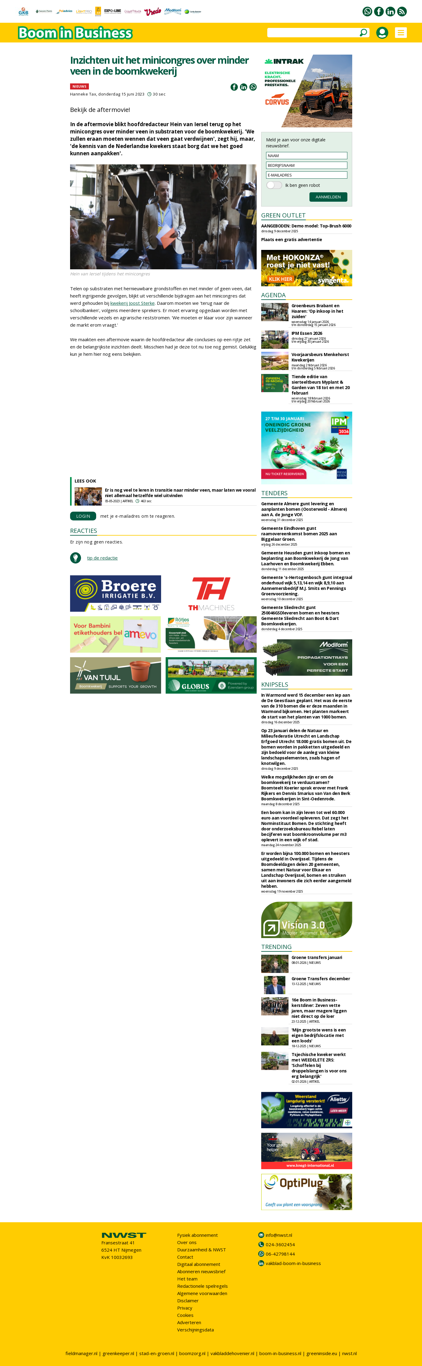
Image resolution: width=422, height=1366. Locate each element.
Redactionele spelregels (202, 1286)
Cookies (185, 1315)
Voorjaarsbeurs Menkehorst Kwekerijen (320, 357)
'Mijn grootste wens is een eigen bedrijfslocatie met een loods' (319, 1035)
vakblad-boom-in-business (293, 1263)
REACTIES (83, 531)
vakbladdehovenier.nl (232, 1353)
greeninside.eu (321, 1353)
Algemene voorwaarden (202, 1293)
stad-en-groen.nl (156, 1353)
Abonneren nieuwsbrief (201, 1271)
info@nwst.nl (279, 1235)
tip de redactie (102, 558)
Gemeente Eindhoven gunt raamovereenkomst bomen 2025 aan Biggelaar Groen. (299, 533)
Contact (185, 1257)
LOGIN (83, 516)
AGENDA (273, 295)
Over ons (187, 1242)
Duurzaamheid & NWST (201, 1250)
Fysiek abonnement (197, 1235)
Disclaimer (188, 1300)
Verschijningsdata (195, 1330)
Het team (187, 1279)
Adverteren (189, 1322)
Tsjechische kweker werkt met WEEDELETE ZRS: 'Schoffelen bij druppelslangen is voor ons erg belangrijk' (319, 1065)
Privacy (184, 1308)
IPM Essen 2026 (307, 333)
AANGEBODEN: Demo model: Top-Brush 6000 (306, 226)
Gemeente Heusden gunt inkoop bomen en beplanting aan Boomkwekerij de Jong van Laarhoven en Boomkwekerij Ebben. (305, 558)
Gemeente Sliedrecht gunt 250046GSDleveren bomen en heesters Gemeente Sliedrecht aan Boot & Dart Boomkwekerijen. (300, 615)
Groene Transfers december (321, 978)
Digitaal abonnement (198, 1264)
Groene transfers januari (317, 957)
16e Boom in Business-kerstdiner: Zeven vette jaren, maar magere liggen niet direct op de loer (319, 1008)
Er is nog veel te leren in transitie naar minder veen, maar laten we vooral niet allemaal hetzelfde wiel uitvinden (180, 492)
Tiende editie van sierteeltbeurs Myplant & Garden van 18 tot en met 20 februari (321, 385)
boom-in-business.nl (280, 1353)
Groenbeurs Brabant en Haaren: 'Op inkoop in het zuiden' (317, 311)
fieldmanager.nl (81, 1353)
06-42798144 (280, 1254)
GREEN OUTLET (283, 215)
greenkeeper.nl (118, 1353)
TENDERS (274, 493)
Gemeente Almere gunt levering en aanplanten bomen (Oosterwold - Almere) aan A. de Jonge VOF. (304, 509)
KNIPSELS (274, 684)
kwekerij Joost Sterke (132, 303)
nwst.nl (349, 1353)
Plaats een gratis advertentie (291, 239)
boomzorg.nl (192, 1353)
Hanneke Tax (83, 94)
